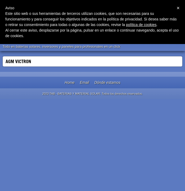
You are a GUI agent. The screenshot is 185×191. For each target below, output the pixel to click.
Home (69, 82)
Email (84, 82)
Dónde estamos (107, 82)
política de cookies (141, 25)
